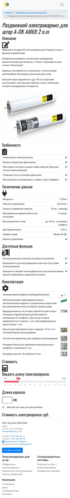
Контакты (7, 494)
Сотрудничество (10, 490)
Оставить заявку (12, 450)
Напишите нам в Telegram (15, 441)
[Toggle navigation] (62, 4)
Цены (5, 487)
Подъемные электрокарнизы (17, 471)
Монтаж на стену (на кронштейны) (25, 407)
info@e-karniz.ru (25, 444)
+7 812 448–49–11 (17, 436)
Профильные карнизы (48, 471)
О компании (8, 484)
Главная (8, 12)
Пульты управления (12, 474)
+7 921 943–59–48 (17, 439)
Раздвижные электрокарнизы (31, 12)
